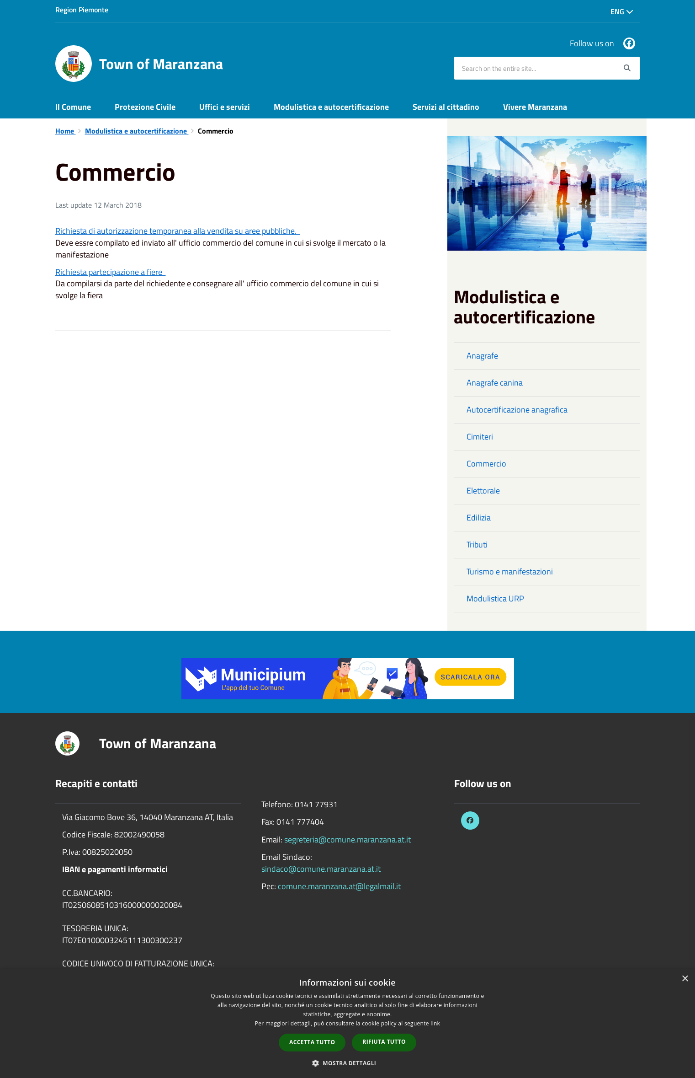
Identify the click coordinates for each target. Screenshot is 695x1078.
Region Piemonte (81, 9)
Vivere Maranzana (535, 107)
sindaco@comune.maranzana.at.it (321, 869)
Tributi (477, 544)
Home (65, 130)
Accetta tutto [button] (312, 1042)
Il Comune (73, 107)
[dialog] (347, 1023)
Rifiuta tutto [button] (384, 1042)
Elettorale (483, 490)
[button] (348, 1062)
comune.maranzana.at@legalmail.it (339, 886)
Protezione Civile (145, 107)
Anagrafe (482, 355)
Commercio (486, 463)
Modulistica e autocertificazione (331, 107)
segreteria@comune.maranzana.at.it (347, 839)
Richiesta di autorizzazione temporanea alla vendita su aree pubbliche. (177, 231)
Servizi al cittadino (446, 107)
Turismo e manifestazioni (510, 571)
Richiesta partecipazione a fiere (110, 272)
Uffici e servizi (224, 107)
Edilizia (479, 517)
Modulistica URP (495, 598)
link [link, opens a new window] (435, 1023)
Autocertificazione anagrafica (517, 409)
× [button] (684, 979)
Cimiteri (480, 436)
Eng (621, 11)
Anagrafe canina (495, 382)
